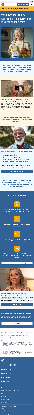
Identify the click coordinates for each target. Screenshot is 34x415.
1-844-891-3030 (4, 408)
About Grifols (4, 396)
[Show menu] (31, 4)
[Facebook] (10, 364)
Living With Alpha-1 (6, 377)
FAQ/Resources (5, 381)
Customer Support (5, 399)
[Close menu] (31, 8)
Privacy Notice (4, 402)
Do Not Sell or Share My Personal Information (10, 390)
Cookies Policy (4, 393)
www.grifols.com (4, 410)
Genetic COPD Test (6, 373)
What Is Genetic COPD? (7, 369)
